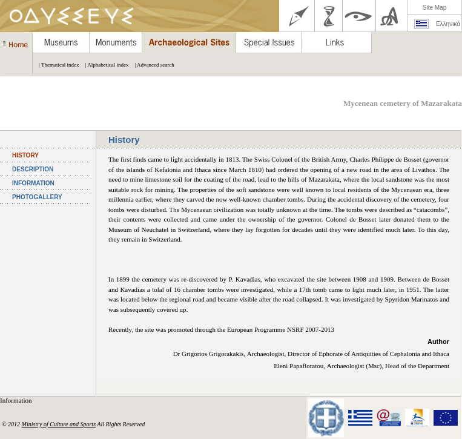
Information (16, 400)
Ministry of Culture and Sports (59, 424)
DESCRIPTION (32, 169)
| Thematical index (56, 65)
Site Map (434, 7)
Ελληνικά (448, 24)
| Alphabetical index (104, 65)
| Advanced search (151, 65)
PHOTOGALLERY (37, 197)
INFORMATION (33, 183)
